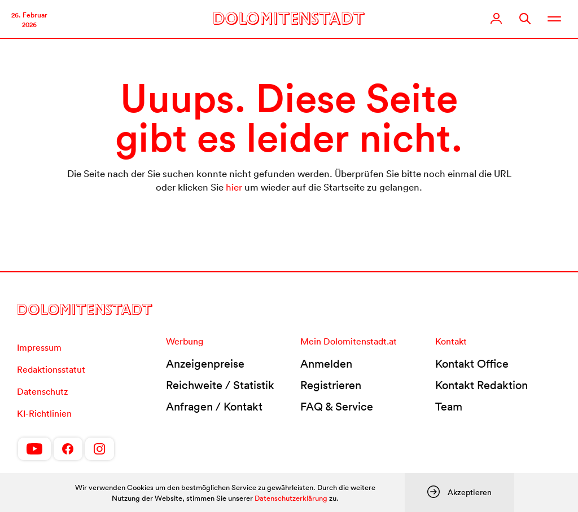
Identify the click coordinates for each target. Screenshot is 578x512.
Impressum (39, 347)
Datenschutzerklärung (291, 498)
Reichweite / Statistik (220, 385)
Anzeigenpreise (205, 363)
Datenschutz (42, 391)
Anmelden (326, 363)
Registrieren (330, 385)
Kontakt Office (472, 363)
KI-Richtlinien (44, 413)
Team (448, 406)
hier (234, 187)
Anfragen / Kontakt (214, 406)
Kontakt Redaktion (481, 385)
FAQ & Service (336, 406)
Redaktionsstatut (51, 369)
